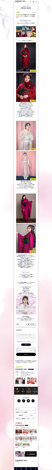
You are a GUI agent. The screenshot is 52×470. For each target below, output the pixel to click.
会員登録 (23, 418)
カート (34, 418)
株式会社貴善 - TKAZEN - (25, 427)
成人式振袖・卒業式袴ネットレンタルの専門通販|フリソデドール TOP (26, 360)
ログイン (28, 418)
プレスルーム (19, 361)
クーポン (31, 415)
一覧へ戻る (26, 354)
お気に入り (18, 418)
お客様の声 (21, 415)
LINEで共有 (31, 324)
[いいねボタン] (17, 324)
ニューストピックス (24, 361)
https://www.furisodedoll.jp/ (26, 292)
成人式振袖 (18, 12)
